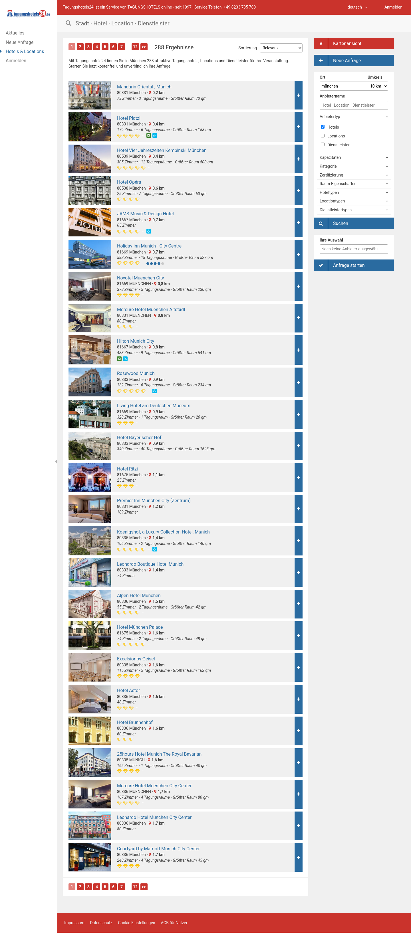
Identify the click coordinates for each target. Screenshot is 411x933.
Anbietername (332, 96)
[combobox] (354, 249)
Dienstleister (335, 145)
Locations (333, 136)
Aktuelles (15, 33)
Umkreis (375, 77)
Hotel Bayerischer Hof (139, 437)
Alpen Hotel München (139, 595)
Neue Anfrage (19, 42)
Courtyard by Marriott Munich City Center (158, 848)
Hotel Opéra (129, 182)
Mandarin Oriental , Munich (144, 87)
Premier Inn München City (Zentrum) (154, 500)
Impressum (74, 922)
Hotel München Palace (140, 627)
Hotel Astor (128, 690)
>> (144, 46)
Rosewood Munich (136, 373)
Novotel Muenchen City (140, 278)
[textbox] (355, 249)
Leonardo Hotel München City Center (154, 817)
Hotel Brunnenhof (135, 722)
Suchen (331, 223)
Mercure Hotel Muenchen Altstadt (151, 309)
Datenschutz (101, 922)
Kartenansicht (337, 43)
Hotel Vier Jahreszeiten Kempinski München (162, 150)
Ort (322, 77)
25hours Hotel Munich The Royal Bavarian (159, 754)
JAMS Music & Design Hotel (145, 213)
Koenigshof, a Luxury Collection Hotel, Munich (163, 532)
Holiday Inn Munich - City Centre (149, 246)
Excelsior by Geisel (136, 659)
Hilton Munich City (135, 341)
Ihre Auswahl (331, 240)
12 (135, 46)
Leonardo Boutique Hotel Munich (150, 564)
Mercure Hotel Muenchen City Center (154, 785)
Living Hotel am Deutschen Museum (153, 405)
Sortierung (247, 48)
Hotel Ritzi (127, 469)
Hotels (330, 127)
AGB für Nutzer (174, 922)
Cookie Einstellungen (136, 922)
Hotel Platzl (128, 118)
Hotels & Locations (25, 51)
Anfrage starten (339, 265)
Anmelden (16, 60)
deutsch (357, 7)
